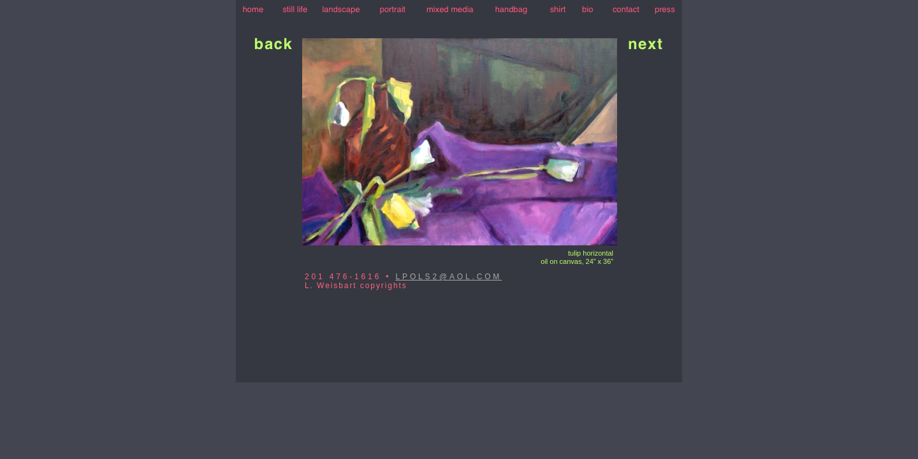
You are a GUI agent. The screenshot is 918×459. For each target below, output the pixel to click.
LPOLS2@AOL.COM (449, 276)
